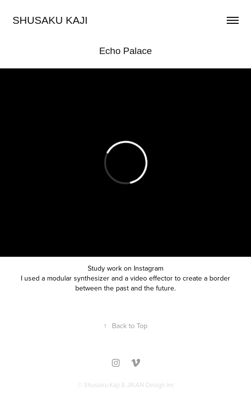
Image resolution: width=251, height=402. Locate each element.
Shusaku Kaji (50, 20)
